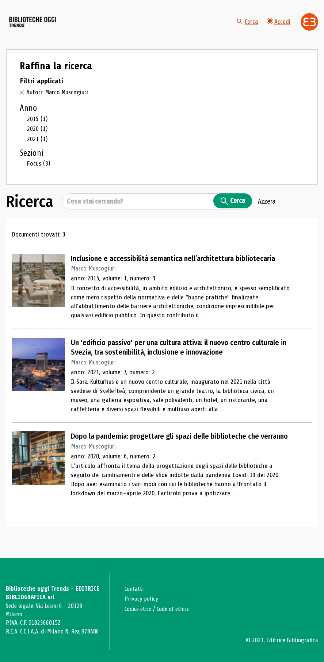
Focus (39, 171)
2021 (37, 146)
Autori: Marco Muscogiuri (58, 100)
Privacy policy (142, 598)
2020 (37, 136)
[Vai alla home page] (47, 26)
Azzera (266, 209)
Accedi (278, 25)
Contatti (135, 588)
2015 (37, 126)
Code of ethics (176, 608)
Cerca (247, 25)
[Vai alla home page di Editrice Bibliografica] (309, 25)
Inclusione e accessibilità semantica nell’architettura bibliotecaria (179, 266)
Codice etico (139, 608)
